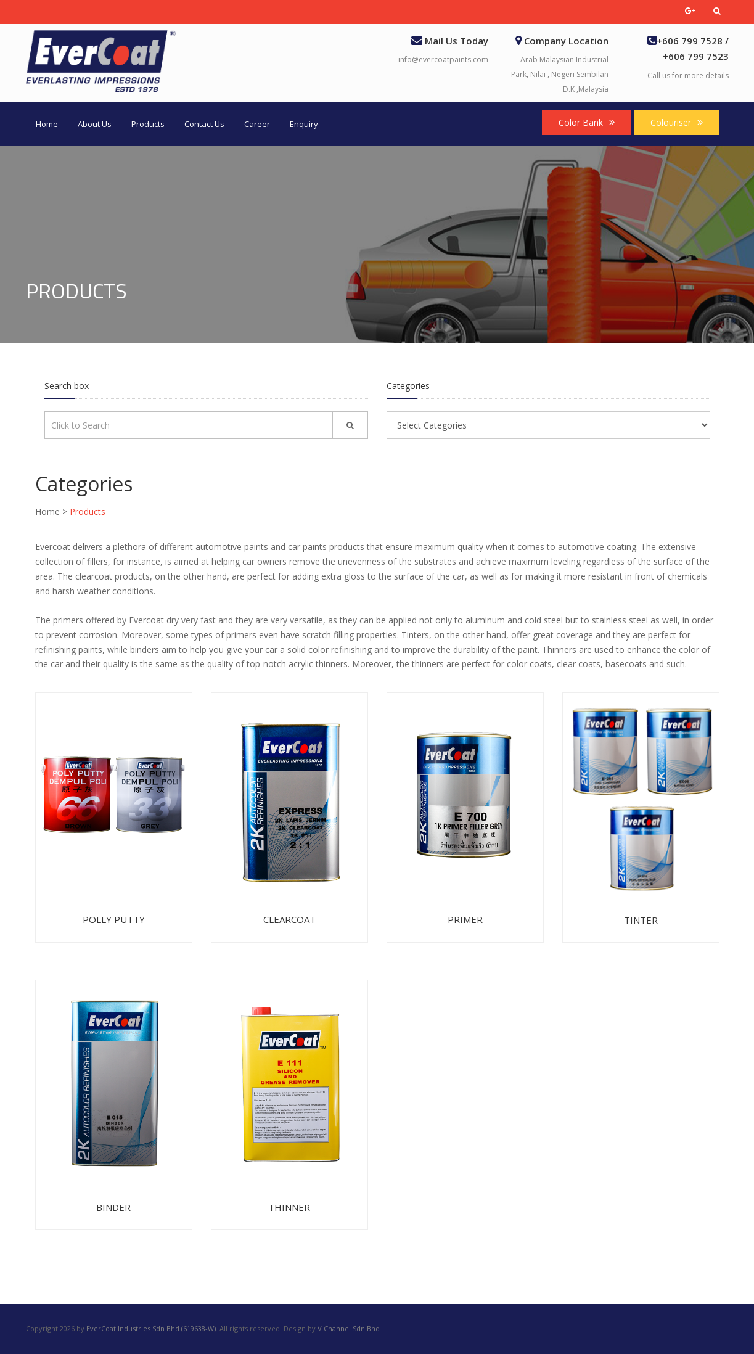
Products (148, 123)
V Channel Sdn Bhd (349, 1328)
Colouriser (676, 122)
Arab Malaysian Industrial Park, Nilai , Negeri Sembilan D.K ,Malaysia (560, 74)
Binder (113, 1207)
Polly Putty (114, 919)
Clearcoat (289, 919)
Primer (465, 919)
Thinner (289, 1207)
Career (257, 123)
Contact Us (204, 123)
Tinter (641, 920)
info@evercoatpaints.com (443, 59)
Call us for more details (688, 75)
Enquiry (304, 123)
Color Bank (587, 122)
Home (47, 123)
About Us (95, 123)
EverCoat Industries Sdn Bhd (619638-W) (151, 1328)
